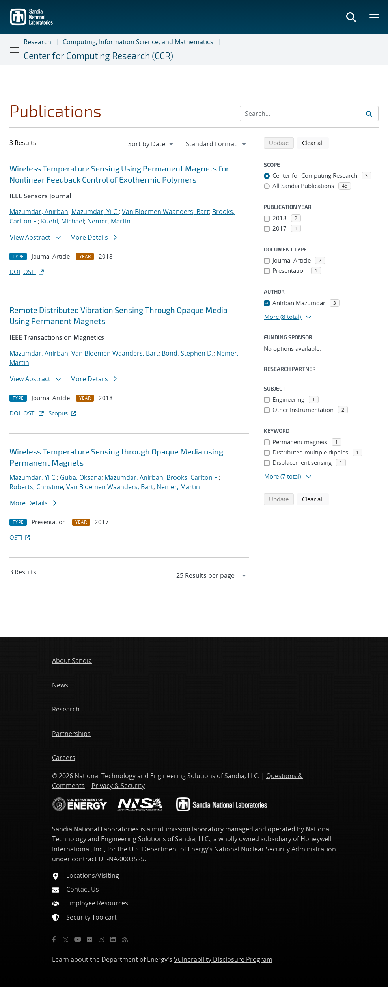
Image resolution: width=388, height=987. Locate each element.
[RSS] (125, 939)
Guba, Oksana (80, 477)
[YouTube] (78, 939)
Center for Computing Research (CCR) (98, 55)
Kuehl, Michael (62, 221)
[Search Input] (309, 113)
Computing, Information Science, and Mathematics (138, 41)
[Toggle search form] (351, 17)
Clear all (315, 142)
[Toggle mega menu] (374, 17)
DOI (14, 272)
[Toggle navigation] (15, 49)
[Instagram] (101, 939)
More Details (93, 237)
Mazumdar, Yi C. (95, 211)
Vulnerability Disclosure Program (223, 959)
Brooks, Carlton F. (192, 477)
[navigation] (151, 144)
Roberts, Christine (36, 486)
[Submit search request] (369, 113)
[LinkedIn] (113, 939)
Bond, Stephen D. (187, 353)
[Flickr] (89, 939)
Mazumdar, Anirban (38, 211)
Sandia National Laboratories (95, 829)
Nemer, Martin (109, 221)
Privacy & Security (118, 785)
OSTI (34, 272)
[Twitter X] (66, 939)
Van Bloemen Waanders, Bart (165, 211)
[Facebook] (54, 939)
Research (37, 41)
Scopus (62, 413)
